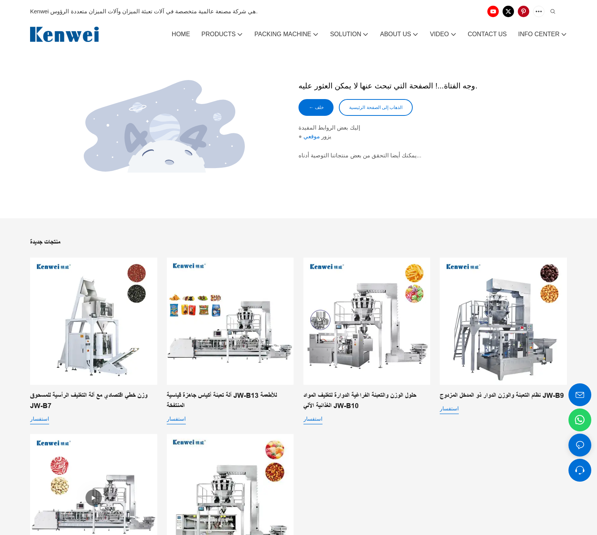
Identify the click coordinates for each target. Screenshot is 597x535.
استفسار (39, 419)
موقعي (311, 138)
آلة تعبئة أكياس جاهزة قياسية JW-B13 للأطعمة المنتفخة (222, 401)
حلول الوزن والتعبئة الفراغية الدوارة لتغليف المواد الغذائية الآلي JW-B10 (359, 401)
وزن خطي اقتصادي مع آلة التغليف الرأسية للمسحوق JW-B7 (88, 401)
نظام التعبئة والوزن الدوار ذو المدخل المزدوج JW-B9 (502, 395)
